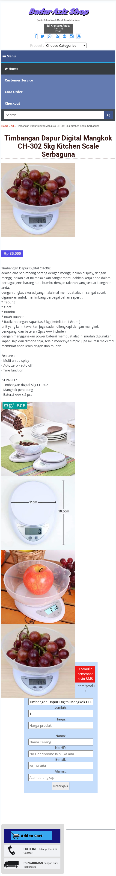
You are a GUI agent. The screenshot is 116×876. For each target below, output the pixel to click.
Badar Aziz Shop (58, 11)
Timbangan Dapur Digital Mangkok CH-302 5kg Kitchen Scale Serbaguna (58, 146)
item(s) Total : (58, 28)
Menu (9, 56)
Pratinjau (60, 786)
